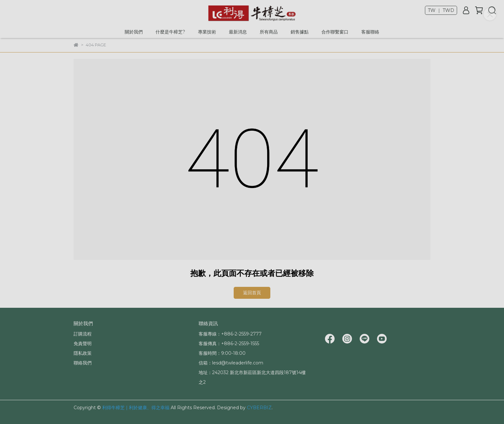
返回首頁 (252, 293)
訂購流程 (83, 334)
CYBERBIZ (259, 407)
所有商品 (269, 32)
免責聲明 (83, 343)
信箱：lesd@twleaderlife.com (231, 363)
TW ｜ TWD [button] (441, 10)
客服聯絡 (370, 32)
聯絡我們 (83, 363)
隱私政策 (83, 353)
